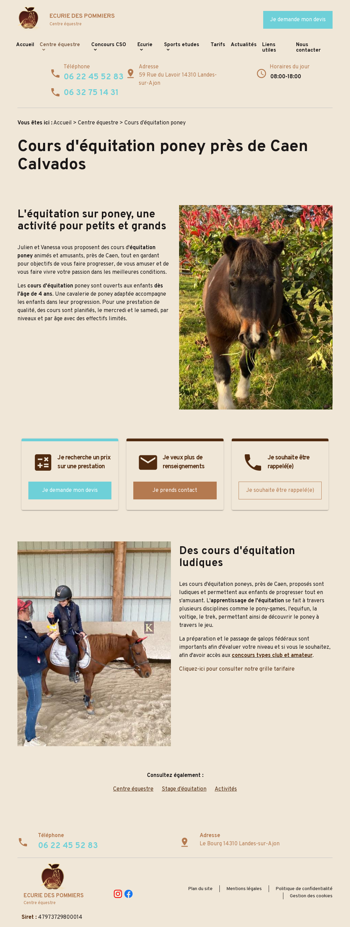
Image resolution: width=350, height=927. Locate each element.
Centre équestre (60, 45)
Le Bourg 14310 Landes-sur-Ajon (240, 844)
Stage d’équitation (184, 789)
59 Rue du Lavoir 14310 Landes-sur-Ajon (178, 79)
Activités (226, 789)
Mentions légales (244, 889)
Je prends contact (174, 490)
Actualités (244, 45)
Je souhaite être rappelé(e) (280, 490)
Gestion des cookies (311, 896)
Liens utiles (269, 48)
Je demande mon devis (298, 19)
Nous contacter (308, 48)
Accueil (25, 45)
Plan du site (200, 889)
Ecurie (144, 45)
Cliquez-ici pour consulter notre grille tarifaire (237, 669)
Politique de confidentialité (304, 889)
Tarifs (218, 45)
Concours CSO (108, 45)
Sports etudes (181, 45)
